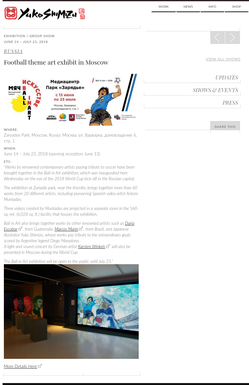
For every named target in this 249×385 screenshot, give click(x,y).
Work (164, 6)
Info (212, 6)
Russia (13, 51)
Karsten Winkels (91, 246)
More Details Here (20, 366)
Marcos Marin (66, 229)
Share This (225, 127)
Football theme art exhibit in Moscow (56, 62)
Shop (236, 6)
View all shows (223, 59)
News (188, 6)
